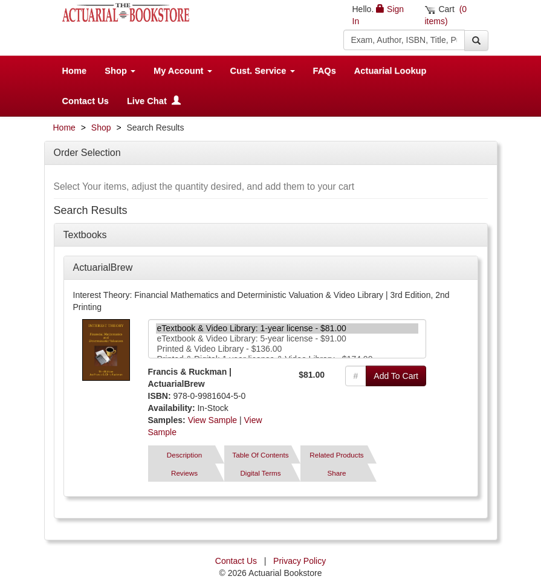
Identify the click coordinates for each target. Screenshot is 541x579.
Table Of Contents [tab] (260, 455)
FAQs (324, 71)
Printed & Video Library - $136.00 (287, 349)
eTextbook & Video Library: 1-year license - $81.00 (287, 328)
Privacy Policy (299, 561)
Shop (101, 127)
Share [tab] (336, 473)
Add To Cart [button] (396, 376)
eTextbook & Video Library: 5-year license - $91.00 (287, 339)
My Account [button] (183, 71)
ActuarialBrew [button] (103, 267)
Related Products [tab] (336, 455)
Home (74, 71)
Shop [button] (120, 71)
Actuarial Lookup (390, 71)
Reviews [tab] (184, 473)
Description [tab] (184, 455)
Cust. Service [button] (262, 71)
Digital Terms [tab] (260, 473)
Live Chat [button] (154, 101)
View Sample (212, 420)
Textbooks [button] (85, 235)
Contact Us (85, 101)
